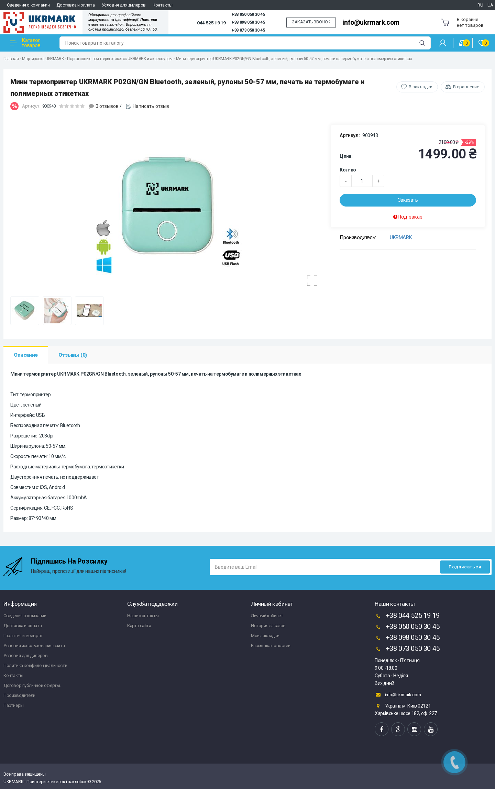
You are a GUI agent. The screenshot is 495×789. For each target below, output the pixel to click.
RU (480, 5)
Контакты (163, 5)
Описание (26, 355)
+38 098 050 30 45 (248, 22)
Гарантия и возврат (23, 635)
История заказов (268, 625)
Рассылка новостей (270, 645)
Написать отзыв (151, 106)
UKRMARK (401, 237)
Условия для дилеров (124, 5)
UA (490, 5)
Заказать (408, 200)
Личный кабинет (267, 615)
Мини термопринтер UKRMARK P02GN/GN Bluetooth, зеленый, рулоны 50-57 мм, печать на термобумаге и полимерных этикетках (294, 58)
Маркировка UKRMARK (43, 58)
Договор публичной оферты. (32, 685)
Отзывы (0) (72, 355)
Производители (19, 695)
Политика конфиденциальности (35, 665)
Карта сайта (139, 625)
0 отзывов (107, 106)
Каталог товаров (25, 42)
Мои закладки (265, 635)
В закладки (420, 86)
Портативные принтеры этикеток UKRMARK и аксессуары (119, 58)
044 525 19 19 (211, 22)
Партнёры (13, 705)
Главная (11, 58)
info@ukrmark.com (370, 22)
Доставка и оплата (75, 5)
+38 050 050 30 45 (248, 14)
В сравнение (466, 86)
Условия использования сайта (34, 645)
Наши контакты (143, 615)
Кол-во (348, 170)
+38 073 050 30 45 (248, 30)
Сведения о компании (28, 5)
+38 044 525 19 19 (407, 616)
